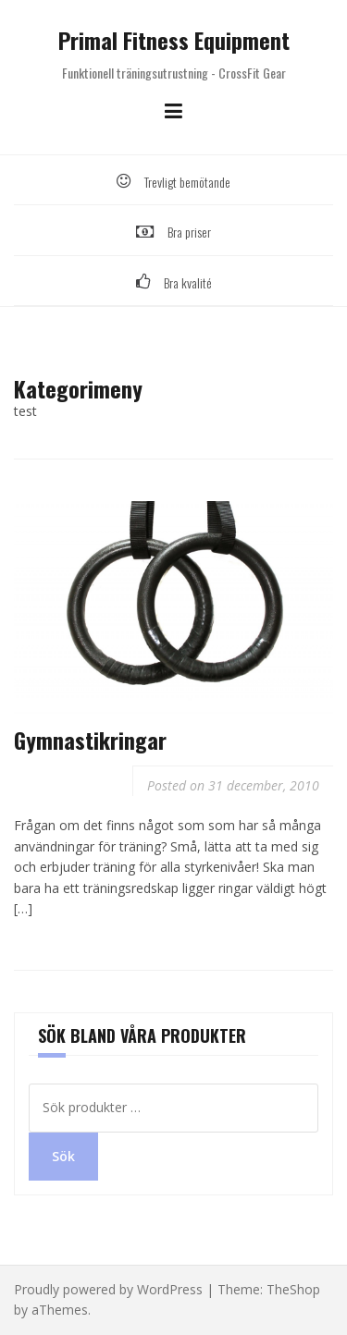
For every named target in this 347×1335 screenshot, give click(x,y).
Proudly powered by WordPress (108, 1289)
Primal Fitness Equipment (174, 39)
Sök (63, 1156)
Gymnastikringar (90, 739)
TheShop (293, 1289)
